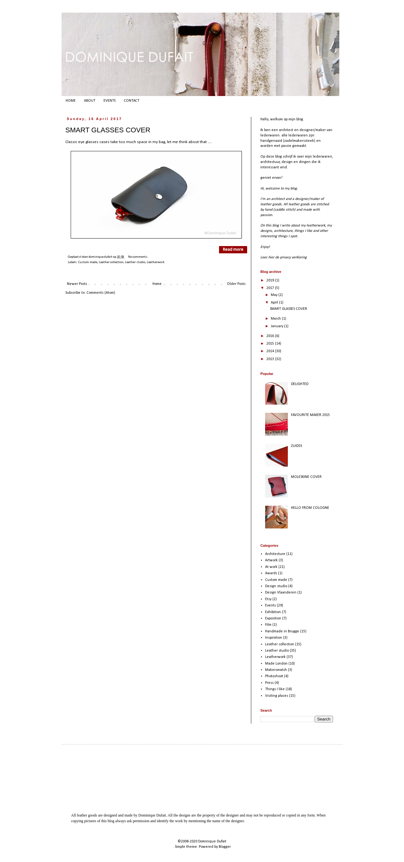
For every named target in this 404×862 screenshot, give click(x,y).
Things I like (275, 689)
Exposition (273, 618)
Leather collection (111, 262)
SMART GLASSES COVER (107, 130)
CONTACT (131, 101)
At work (271, 567)
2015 (270, 344)
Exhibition (273, 612)
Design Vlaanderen (280, 592)
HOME (71, 101)
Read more (233, 249)
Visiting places (276, 696)
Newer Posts (77, 284)
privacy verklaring (293, 257)
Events (270, 605)
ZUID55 (296, 446)
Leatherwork (155, 262)
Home (157, 284)
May (274, 295)
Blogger (224, 847)
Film (268, 625)
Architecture (275, 554)
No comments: (138, 257)
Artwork (271, 560)
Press (269, 683)
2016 (270, 336)
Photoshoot (274, 676)
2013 (270, 359)
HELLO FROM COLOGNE (310, 508)
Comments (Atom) (100, 293)
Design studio (276, 586)
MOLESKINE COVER (306, 477)
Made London (276, 664)
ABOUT (89, 101)
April (275, 302)
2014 (270, 351)
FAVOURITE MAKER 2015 (310, 415)
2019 (270, 280)
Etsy (268, 599)
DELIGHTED (299, 384)
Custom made (87, 262)
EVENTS (110, 101)
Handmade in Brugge (282, 631)
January (277, 326)
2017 (270, 288)
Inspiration (273, 638)
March (276, 319)
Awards (271, 573)
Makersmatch (276, 670)
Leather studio (135, 262)
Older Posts (236, 284)
